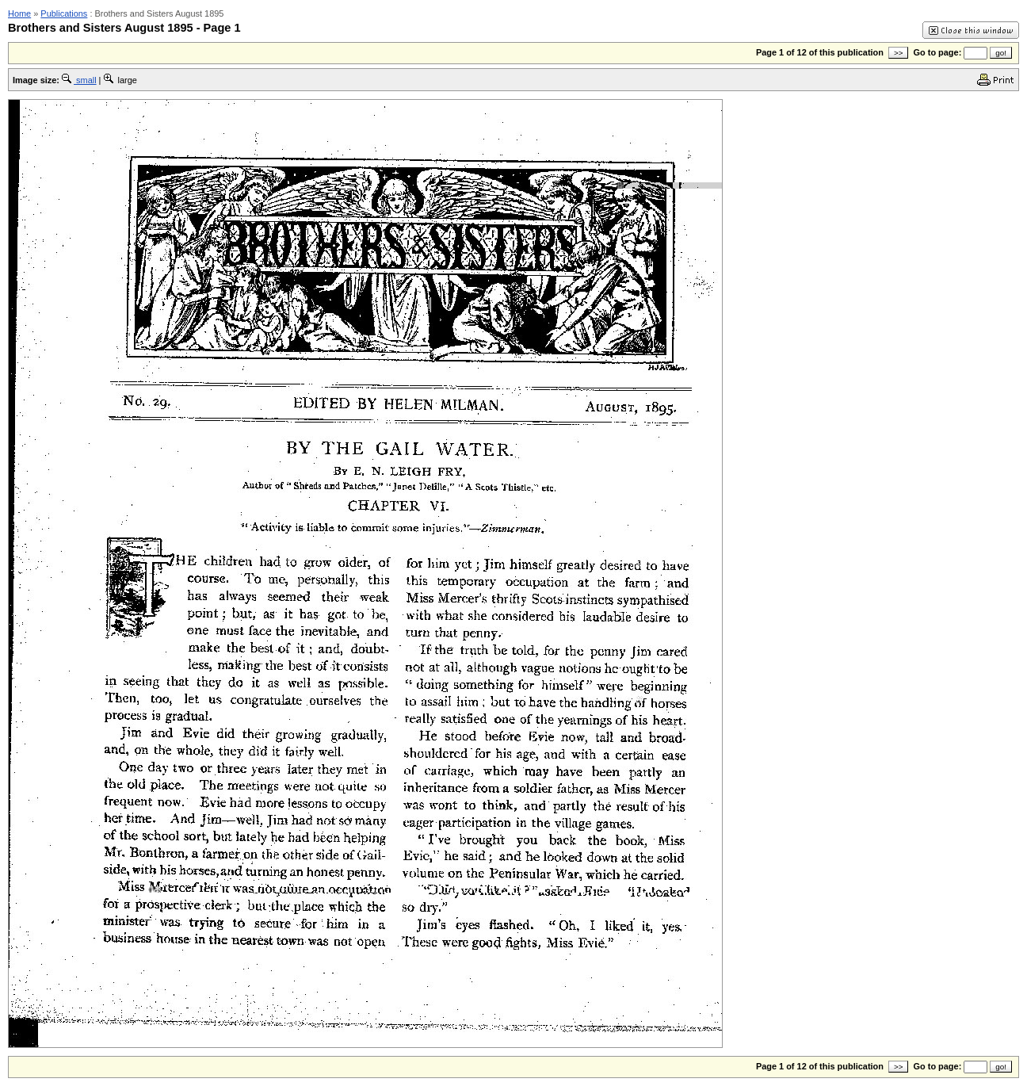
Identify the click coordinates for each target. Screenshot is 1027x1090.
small (79, 80)
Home (19, 13)
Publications (63, 13)
